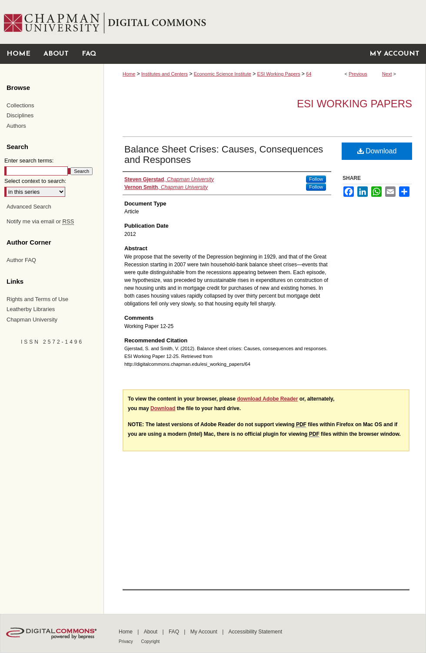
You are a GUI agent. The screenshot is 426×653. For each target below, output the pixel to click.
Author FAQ (21, 260)
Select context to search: (35, 181)
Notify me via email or (40, 221)
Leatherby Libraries (31, 309)
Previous (358, 73)
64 (308, 73)
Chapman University (32, 319)
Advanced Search (29, 206)
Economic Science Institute (222, 73)
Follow (316, 179)
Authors (16, 126)
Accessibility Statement (255, 632)
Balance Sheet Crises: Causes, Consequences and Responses (223, 154)
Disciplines (20, 115)
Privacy (126, 641)
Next (387, 73)
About (151, 632)
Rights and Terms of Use (37, 299)
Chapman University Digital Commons (264, 22)
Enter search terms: (28, 160)
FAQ (174, 632)
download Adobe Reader (267, 399)
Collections (20, 105)
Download (377, 151)
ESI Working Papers (278, 73)
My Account (204, 632)
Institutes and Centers (164, 73)
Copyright (150, 641)
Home (129, 73)
